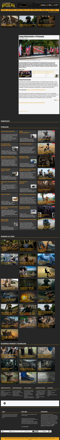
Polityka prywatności (50, 2)
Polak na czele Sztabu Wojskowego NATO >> (36, 89)
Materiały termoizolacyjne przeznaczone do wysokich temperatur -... (28, 394)
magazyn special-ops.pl (38, 2)
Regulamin (44, 2)
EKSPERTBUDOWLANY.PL (17, 387)
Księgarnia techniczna (43, 431)
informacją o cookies (50, 425)
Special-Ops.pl (8, 5)
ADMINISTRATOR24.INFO (5, 387)
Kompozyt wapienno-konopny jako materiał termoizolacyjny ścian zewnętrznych (29, 391)
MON (58, 100)
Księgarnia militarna (49, 431)
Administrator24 (20, 431)
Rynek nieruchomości (4, 393)
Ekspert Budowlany (4, 431)
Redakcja (54, 2)
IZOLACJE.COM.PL (27, 387)
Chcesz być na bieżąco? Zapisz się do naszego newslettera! (32, 102)
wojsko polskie (23, 111)
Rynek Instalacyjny (35, 431)
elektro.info (12, 431)
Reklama (58, 2)
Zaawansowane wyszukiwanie (23, 6)
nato (27, 111)
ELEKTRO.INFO (50, 387)
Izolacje (27, 431)
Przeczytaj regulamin (24, 426)
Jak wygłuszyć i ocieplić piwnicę (6, 392)
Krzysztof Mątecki (21, 38)
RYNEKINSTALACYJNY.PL (40, 387)
